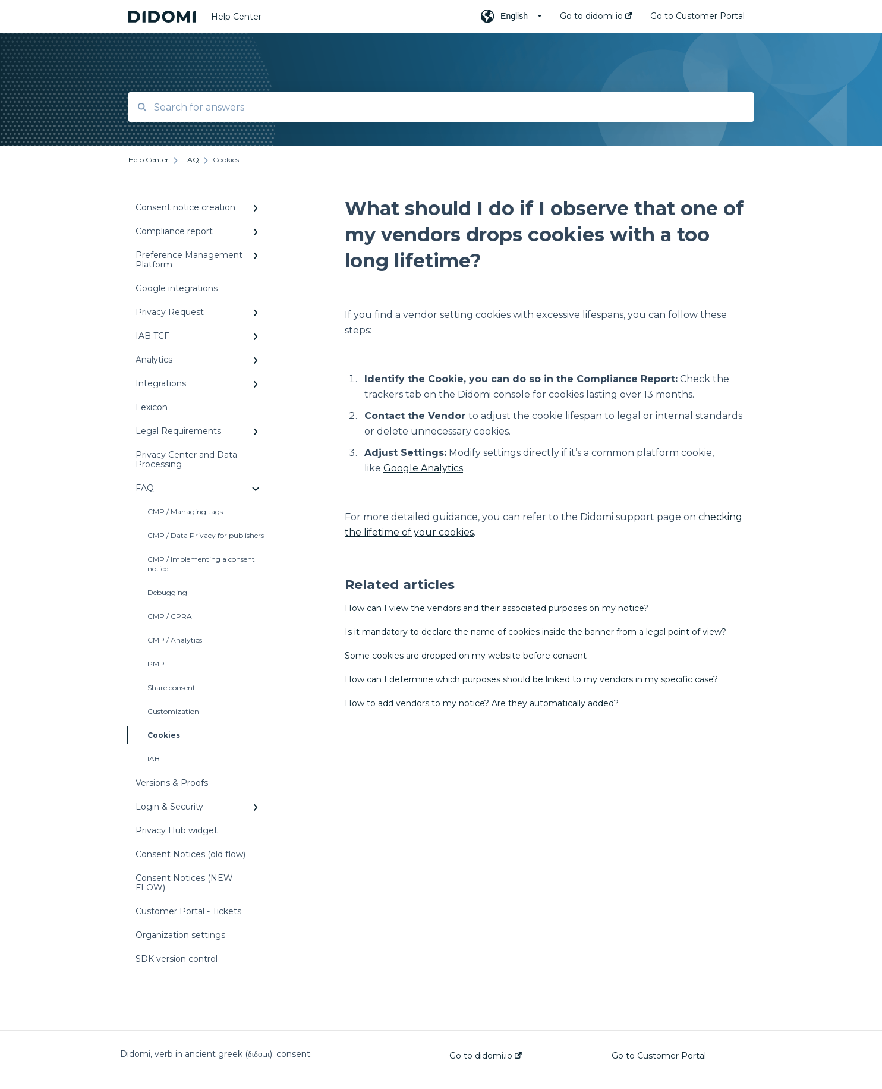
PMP (156, 663)
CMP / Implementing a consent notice (201, 564)
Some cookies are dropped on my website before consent (466, 655)
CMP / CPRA (169, 616)
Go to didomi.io (485, 1055)
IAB (153, 758)
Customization (173, 711)
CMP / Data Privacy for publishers (205, 535)
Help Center (236, 16)
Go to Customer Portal (659, 1055)
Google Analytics (423, 468)
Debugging (167, 592)
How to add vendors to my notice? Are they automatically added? (482, 703)
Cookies (154, 735)
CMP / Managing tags (185, 511)
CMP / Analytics (174, 639)
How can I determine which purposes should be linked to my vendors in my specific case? (531, 679)
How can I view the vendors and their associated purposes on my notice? (496, 608)
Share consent (171, 687)
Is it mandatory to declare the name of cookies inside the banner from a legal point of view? (535, 632)
